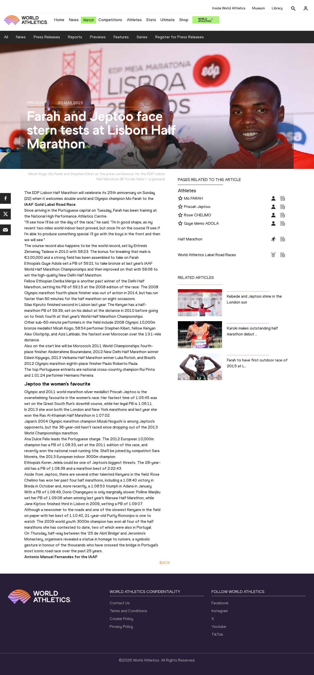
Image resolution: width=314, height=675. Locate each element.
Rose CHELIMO (197, 215)
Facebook (219, 603)
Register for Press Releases (179, 37)
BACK (165, 562)
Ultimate (167, 19)
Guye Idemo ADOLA (201, 223)
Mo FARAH (193, 198)
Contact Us (120, 603)
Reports (75, 37)
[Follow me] (180, 198)
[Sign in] (305, 8)
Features (121, 37)
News (74, 19)
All (6, 37)
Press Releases (47, 37)
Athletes (134, 19)
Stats (151, 19)
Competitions (110, 19)
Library (277, 8)
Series (142, 37)
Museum (258, 8)
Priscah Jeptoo (197, 206)
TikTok (217, 634)
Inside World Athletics (228, 8)
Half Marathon (190, 239)
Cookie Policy (121, 618)
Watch (88, 20)
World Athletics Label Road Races (207, 254)
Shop (183, 19)
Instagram (219, 610)
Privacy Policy (121, 626)
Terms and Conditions (128, 610)
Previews (98, 37)
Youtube (218, 626)
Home (59, 19)
